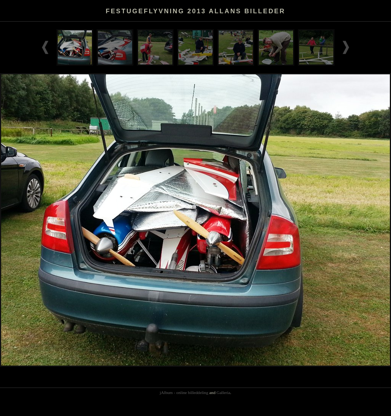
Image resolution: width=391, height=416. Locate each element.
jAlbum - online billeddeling (184, 392)
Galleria (223, 392)
